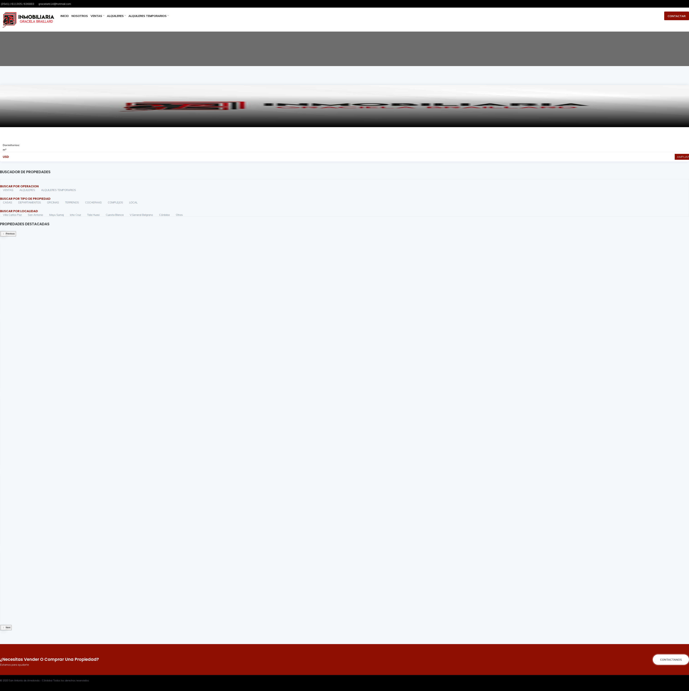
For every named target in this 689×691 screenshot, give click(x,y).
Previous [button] (10, 233)
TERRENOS (72, 202)
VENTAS (97, 16)
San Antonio (35, 214)
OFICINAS (53, 202)
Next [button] (8, 627)
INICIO (64, 16)
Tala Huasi (93, 214)
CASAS (7, 202)
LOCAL (133, 202)
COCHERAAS (93, 202)
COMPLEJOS (115, 202)
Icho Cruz (75, 214)
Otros (179, 214)
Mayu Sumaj (56, 214)
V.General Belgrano (141, 214)
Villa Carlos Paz (12, 214)
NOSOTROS (79, 16)
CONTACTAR (677, 16)
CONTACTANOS (671, 659)
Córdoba (164, 214)
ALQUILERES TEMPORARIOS (148, 16)
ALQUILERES (116, 16)
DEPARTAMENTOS (29, 202)
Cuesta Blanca (115, 214)
